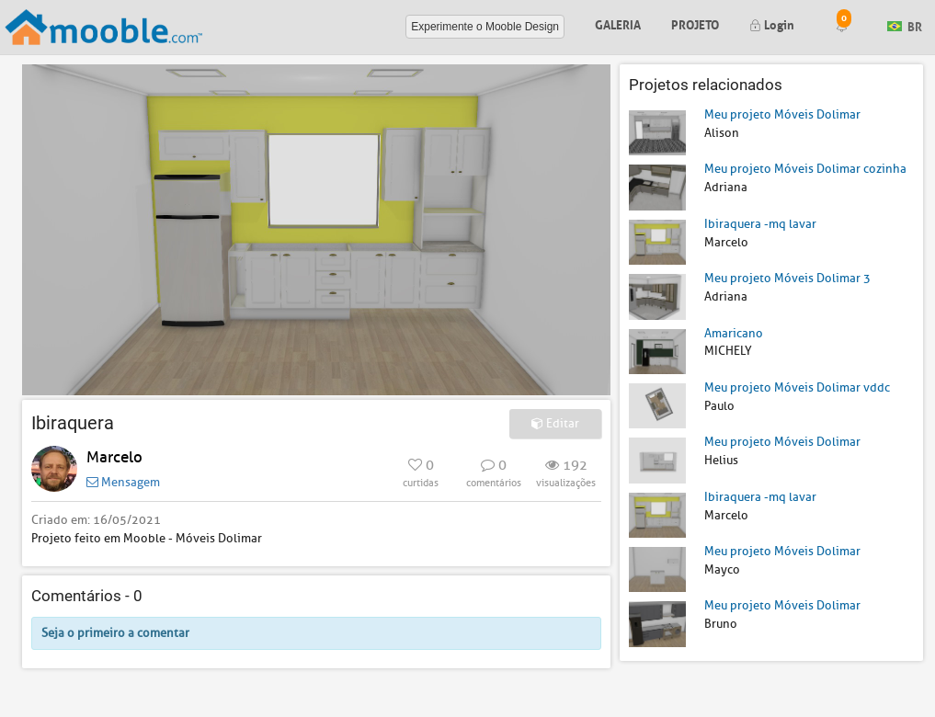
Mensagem (123, 482)
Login (771, 23)
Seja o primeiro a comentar (115, 633)
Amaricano (733, 333)
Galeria (618, 23)
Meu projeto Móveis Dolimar (782, 114)
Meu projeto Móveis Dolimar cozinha (805, 168)
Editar (555, 423)
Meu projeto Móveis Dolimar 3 (787, 278)
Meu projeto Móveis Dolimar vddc (797, 387)
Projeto (695, 23)
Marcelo (114, 457)
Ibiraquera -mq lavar (760, 224)
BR (904, 25)
